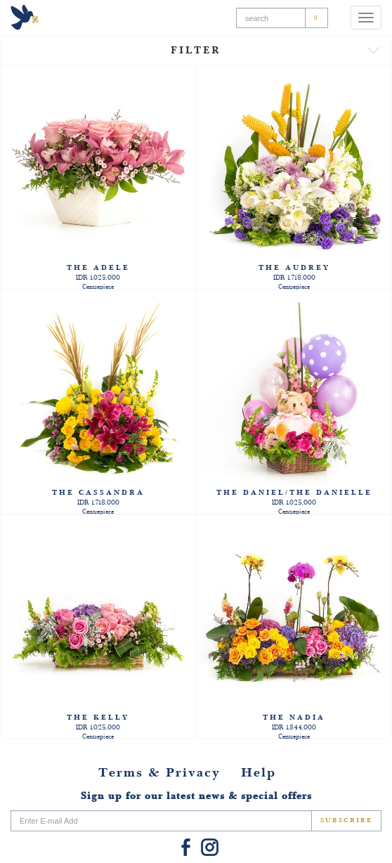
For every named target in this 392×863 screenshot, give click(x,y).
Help (258, 772)
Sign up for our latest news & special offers (196, 796)
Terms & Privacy (159, 772)
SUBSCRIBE (346, 820)
